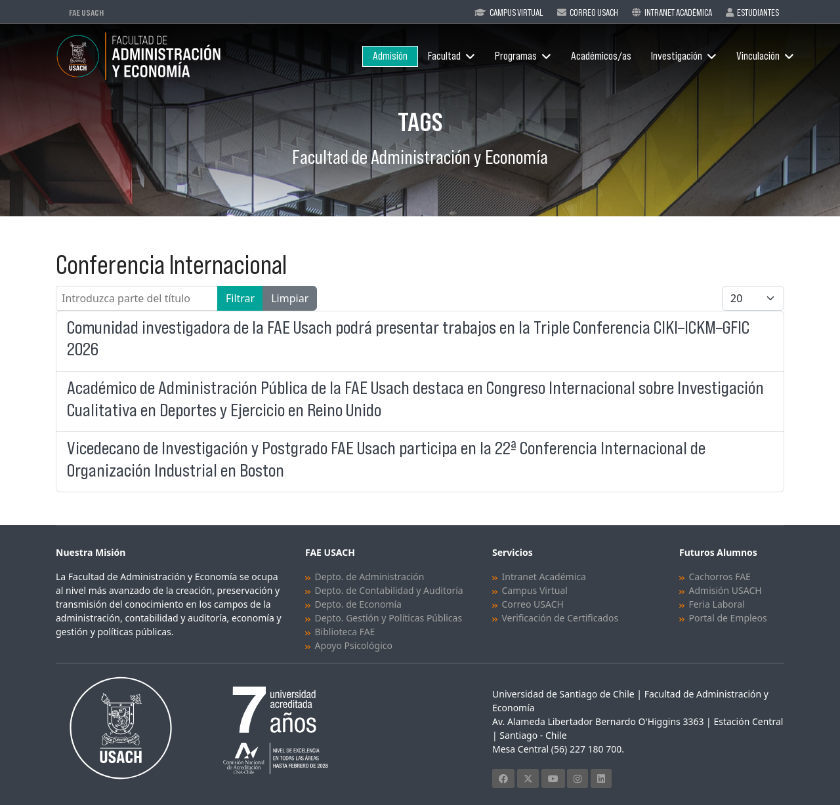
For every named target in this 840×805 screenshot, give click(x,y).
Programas (516, 56)
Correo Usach (594, 12)
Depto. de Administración (370, 576)
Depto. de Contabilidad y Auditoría (389, 590)
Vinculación (758, 56)
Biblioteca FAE (345, 631)
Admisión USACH (725, 590)
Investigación (676, 56)
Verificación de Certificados (560, 618)
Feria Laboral (717, 604)
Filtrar (240, 298)
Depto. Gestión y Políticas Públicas (389, 618)
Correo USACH (533, 604)
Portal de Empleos (728, 618)
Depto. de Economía (358, 604)
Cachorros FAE (720, 576)
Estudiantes (758, 12)
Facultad (444, 56)
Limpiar (289, 298)
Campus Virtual (516, 12)
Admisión (390, 56)
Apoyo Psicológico (353, 645)
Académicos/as (601, 56)
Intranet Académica (678, 12)
